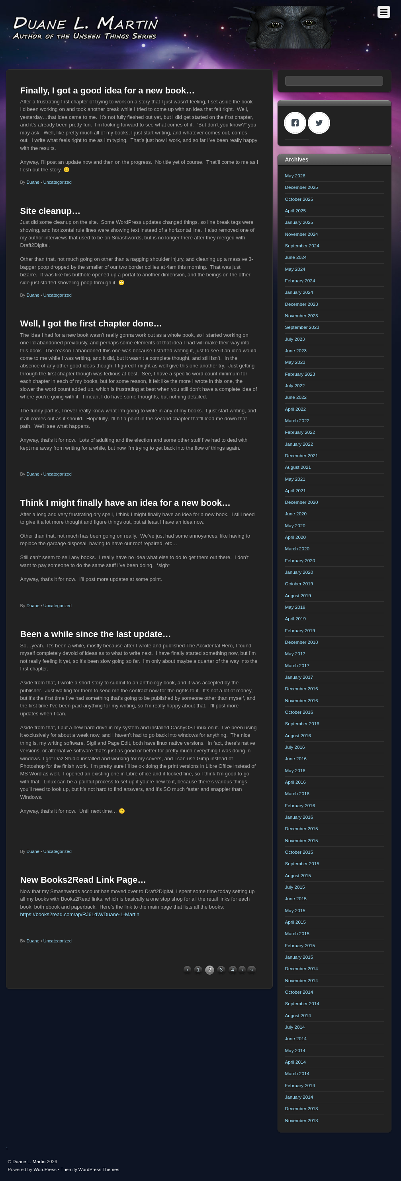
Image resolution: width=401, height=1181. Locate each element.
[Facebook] (297, 123)
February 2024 (300, 280)
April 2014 (295, 1061)
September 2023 (302, 327)
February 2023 (300, 374)
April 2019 (295, 618)
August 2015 (298, 875)
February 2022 (300, 432)
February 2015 (300, 945)
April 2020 (295, 537)
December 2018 (301, 642)
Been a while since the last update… (95, 634)
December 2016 (301, 688)
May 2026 (295, 175)
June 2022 (296, 397)
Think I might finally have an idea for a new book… (125, 503)
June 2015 (296, 898)
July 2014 (295, 1026)
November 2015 (301, 840)
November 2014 (301, 980)
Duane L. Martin (28, 1161)
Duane (32, 182)
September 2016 (302, 723)
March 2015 (297, 933)
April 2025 (295, 210)
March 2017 (297, 665)
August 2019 (298, 595)
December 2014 (301, 968)
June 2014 (296, 1038)
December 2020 (301, 502)
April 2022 (295, 409)
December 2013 (301, 1108)
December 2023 (301, 304)
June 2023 (296, 350)
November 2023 (301, 315)
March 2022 (297, 420)
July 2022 (295, 385)
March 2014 (297, 1073)
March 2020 (297, 548)
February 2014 (300, 1085)
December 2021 (301, 455)
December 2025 (301, 187)
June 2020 (296, 513)
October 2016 (299, 712)
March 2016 (297, 793)
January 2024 (299, 292)
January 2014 (299, 1096)
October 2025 (299, 199)
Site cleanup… (50, 211)
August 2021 (298, 467)
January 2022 (299, 444)
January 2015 (299, 957)
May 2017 (295, 653)
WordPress (44, 1169)
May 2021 (295, 479)
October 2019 (299, 583)
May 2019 (295, 607)
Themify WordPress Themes (90, 1169)
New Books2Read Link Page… (83, 880)
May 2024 (295, 269)
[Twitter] (321, 123)
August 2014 (298, 1015)
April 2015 (295, 922)
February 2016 (300, 805)
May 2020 (295, 525)
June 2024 (296, 257)
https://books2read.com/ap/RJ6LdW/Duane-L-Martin (80, 914)
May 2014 (295, 1050)
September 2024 (302, 245)
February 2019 (300, 630)
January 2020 (299, 572)
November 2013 (301, 1120)
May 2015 (295, 910)
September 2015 (302, 863)
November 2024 (301, 234)
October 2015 (299, 852)
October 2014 (299, 992)
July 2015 (295, 887)
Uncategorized (57, 182)
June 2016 (296, 758)
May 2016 (295, 770)
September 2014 (302, 1003)
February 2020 (300, 560)
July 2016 (295, 747)
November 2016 (301, 700)
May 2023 (295, 362)
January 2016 (299, 817)
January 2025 (299, 222)
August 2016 (298, 735)
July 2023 (295, 339)
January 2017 (299, 677)
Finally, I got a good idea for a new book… (107, 90)
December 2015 (301, 828)
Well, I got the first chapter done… (91, 323)
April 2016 (295, 782)
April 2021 (295, 490)
